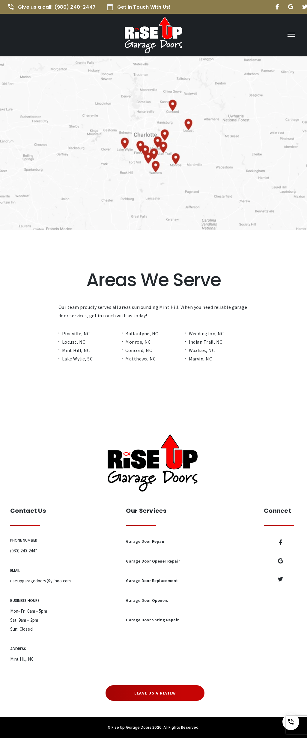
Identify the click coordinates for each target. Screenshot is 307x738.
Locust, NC (73, 342)
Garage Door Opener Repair (153, 561)
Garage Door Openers (147, 600)
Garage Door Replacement (152, 580)
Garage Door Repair (145, 541)
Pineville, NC (76, 333)
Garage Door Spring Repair (152, 620)
